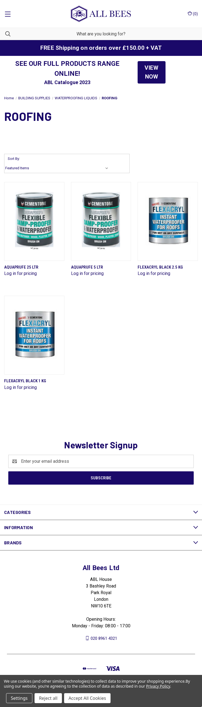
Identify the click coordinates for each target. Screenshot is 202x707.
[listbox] (57, 168)
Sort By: (14, 159)
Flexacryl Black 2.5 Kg (160, 267)
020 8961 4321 (104, 638)
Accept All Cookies (87, 698)
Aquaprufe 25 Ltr (21, 267)
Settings (19, 698)
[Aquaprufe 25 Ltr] (34, 221)
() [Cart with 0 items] (193, 13)
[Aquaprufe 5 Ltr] (101, 221)
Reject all (48, 698)
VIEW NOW (151, 72)
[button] (152, 72)
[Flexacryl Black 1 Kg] (34, 335)
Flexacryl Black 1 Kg (25, 380)
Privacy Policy (158, 686)
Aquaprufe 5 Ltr (87, 267)
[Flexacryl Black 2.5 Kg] (168, 221)
